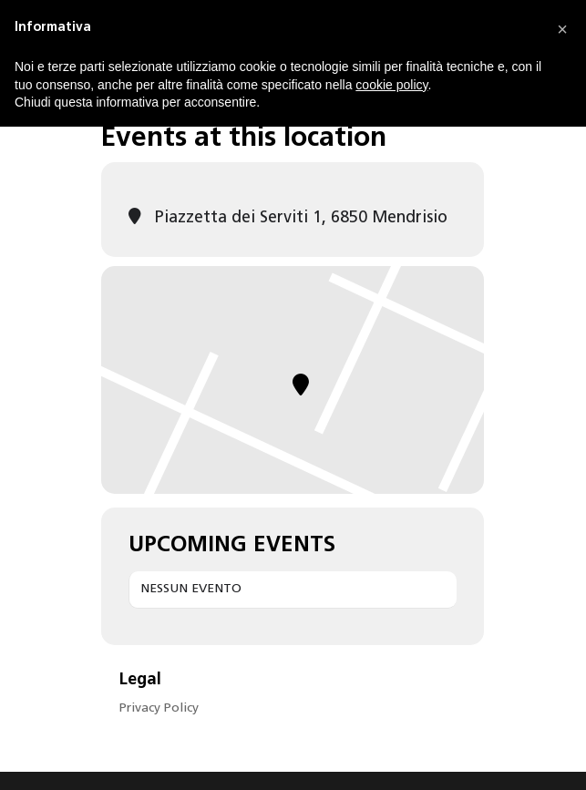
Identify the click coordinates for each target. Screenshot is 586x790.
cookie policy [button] (391, 84)
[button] (562, 29)
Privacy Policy (159, 708)
